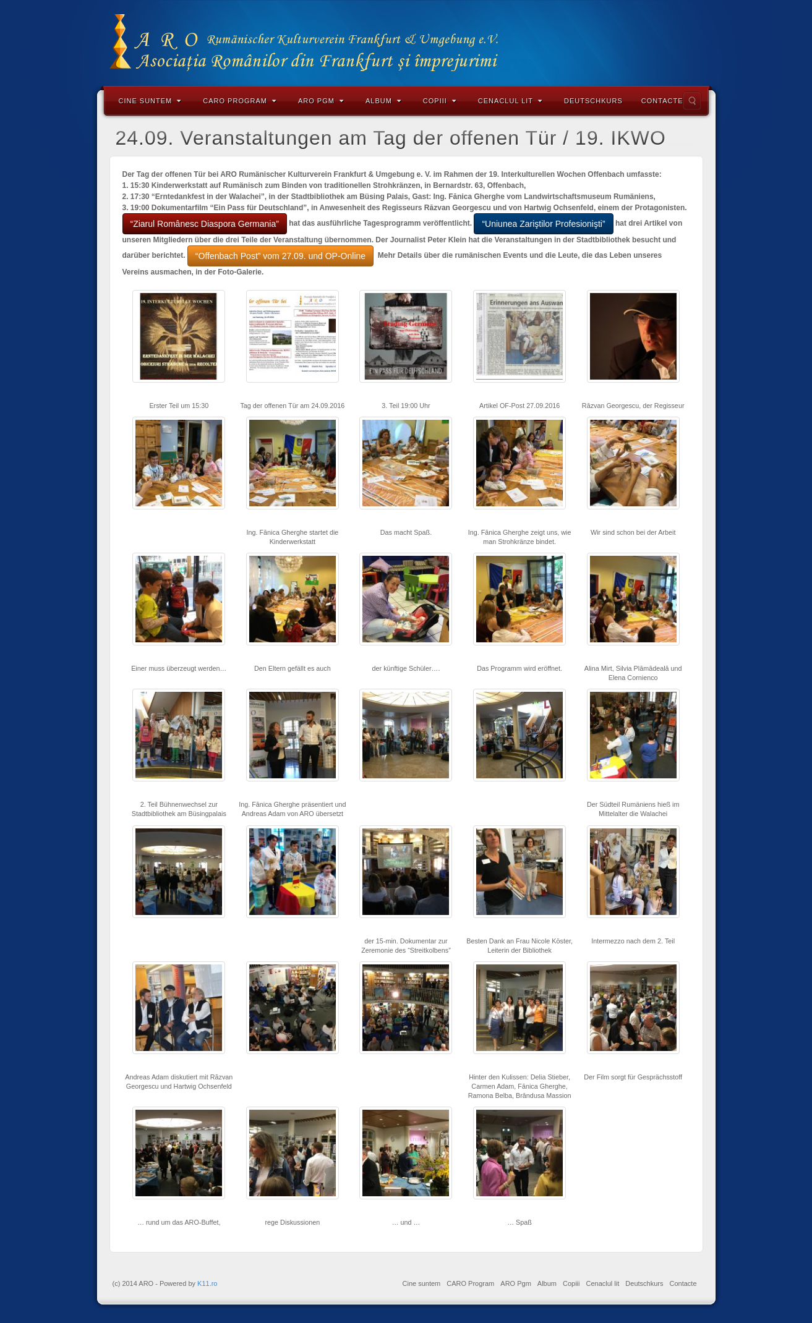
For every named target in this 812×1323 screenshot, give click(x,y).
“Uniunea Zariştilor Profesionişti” (543, 224)
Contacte (662, 100)
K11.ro (207, 1283)
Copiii (439, 100)
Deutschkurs (593, 100)
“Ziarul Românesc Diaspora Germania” (204, 224)
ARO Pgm (321, 100)
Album (383, 100)
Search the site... (692, 100)
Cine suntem (150, 100)
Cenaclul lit (510, 100)
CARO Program (239, 100)
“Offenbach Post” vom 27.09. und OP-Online (280, 256)
